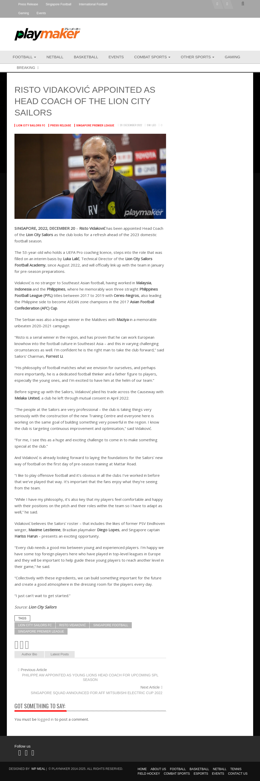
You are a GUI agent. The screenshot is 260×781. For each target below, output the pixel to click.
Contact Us (238, 773)
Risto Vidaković (72, 625)
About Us (158, 769)
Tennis (235, 769)
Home (142, 769)
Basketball (86, 57)
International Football (93, 4)
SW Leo (151, 125)
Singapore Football (58, 4)
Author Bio (29, 654)
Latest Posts (60, 654)
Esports (201, 773)
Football (24, 57)
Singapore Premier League (95, 125)
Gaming (23, 13)
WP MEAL (38, 769)
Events (41, 13)
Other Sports (197, 57)
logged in (46, 719)
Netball (54, 57)
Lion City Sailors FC (30, 125)
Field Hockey (149, 773)
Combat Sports (152, 57)
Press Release (28, 4)
